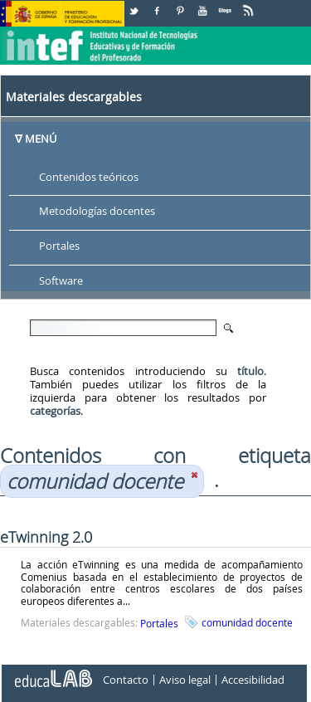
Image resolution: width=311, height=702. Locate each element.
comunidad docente (247, 622)
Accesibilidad (252, 679)
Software (61, 281)
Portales (59, 246)
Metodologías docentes (97, 211)
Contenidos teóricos (88, 176)
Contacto (125, 679)
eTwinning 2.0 (46, 537)
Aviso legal (185, 679)
